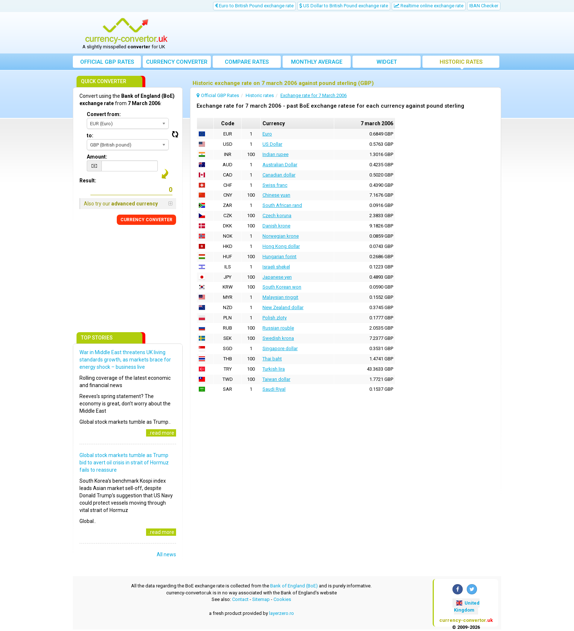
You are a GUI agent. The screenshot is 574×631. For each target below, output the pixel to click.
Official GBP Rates (107, 62)
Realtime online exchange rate (428, 5)
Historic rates (461, 62)
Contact (240, 599)
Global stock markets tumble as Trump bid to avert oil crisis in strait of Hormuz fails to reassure (124, 462)
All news (166, 554)
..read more (161, 433)
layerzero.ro (281, 613)
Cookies (282, 599)
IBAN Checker (483, 5)
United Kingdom (467, 606)
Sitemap (261, 599)
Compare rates (247, 62)
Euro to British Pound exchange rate (254, 5)
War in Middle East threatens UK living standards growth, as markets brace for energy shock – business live (125, 359)
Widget (387, 62)
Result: (87, 180)
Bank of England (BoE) (294, 586)
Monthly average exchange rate (316, 63)
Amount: (97, 157)
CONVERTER (146, 219)
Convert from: (104, 114)
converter (177, 62)
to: (90, 135)
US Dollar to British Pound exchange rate (343, 5)
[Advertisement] (341, 32)
